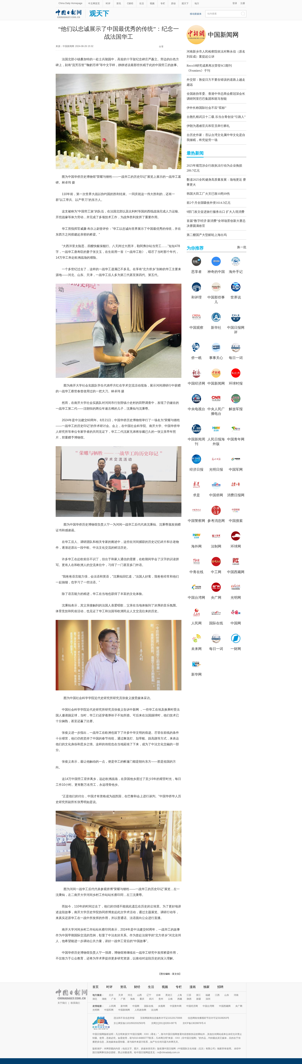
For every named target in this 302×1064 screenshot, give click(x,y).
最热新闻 (195, 148)
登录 (234, 3)
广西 (123, 999)
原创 (173, 3)
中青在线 (196, 564)
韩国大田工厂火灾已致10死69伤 (208, 187)
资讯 (118, 3)
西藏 (179, 999)
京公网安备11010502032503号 (129, 1023)
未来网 (196, 641)
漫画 (193, 987)
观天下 (185, 3)
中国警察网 (196, 513)
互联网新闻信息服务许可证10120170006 (161, 1018)
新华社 (216, 320)
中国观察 (196, 320)
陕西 (189, 999)
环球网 (236, 539)
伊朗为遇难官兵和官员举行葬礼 (208, 122)
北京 (111, 995)
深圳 (208, 999)
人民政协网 (140, 1010)
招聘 (220, 987)
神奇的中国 (216, 264)
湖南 (104, 999)
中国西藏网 (235, 564)
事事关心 (216, 350)
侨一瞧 (196, 350)
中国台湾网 (196, 590)
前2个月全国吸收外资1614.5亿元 (209, 196)
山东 (226, 995)
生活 (141, 3)
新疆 (198, 999)
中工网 (216, 564)
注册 (242, 3)
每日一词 (236, 350)
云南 (170, 999)
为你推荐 (195, 240)
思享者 (196, 264)
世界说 (236, 290)
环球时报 (236, 376)
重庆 (142, 999)
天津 (120, 995)
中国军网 (236, 462)
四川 (151, 999)
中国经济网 (196, 376)
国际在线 (216, 615)
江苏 (189, 995)
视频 (152, 3)
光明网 (236, 590)
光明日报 (216, 462)
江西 (217, 995)
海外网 (196, 539)
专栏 (162, 3)
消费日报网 (235, 487)
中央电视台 (196, 401)
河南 (236, 995)
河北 (130, 995)
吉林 (158, 995)
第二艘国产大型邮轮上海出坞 (207, 227)
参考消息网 (216, 513)
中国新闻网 (223, 34)
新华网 (196, 667)
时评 (108, 3)
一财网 (236, 641)
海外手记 (236, 264)
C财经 (130, 3)
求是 (196, 487)
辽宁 (149, 995)
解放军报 (236, 401)
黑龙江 (168, 995)
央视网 (161, 1006)
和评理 (196, 290)
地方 (197, 3)
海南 (132, 999)
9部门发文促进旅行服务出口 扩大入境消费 (215, 205)
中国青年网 (235, 431)
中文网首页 (94, 3)
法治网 (154, 1010)
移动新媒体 (195, 14)
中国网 (236, 615)
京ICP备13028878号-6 (194, 1023)
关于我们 (62, 1003)
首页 (95, 987)
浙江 (198, 995)
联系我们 (75, 1003)
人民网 (196, 615)
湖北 (94, 999)
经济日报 (196, 462)
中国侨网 (216, 487)
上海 (179, 995)
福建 (208, 995)
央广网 (216, 590)
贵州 (161, 999)
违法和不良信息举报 (124, 1018)
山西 (139, 995)
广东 (113, 999)
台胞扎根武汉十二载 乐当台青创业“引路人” (216, 113)
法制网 (216, 539)
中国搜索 (236, 513)
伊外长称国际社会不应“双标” (206, 104)
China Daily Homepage (70, 3)
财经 (137, 987)
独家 (206, 987)
